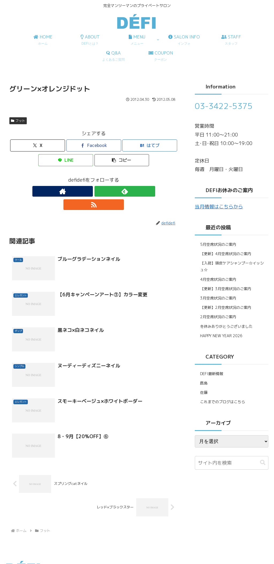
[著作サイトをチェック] (81, 191)
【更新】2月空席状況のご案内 (225, 307)
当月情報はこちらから (219, 206)
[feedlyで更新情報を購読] (93, 191)
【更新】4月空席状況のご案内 (225, 253)
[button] (121, 160)
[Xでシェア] (37, 145)
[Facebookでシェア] (93, 145)
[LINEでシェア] (65, 160)
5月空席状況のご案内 (218, 244)
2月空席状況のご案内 (218, 316)
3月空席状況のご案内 (218, 298)
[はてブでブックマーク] (149, 145)
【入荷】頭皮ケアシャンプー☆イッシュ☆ (232, 266)
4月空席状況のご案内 (218, 279)
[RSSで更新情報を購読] (106, 191)
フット (18, 120)
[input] (231, 463)
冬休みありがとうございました (226, 326)
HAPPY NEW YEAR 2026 (221, 335)
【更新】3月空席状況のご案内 (225, 288)
